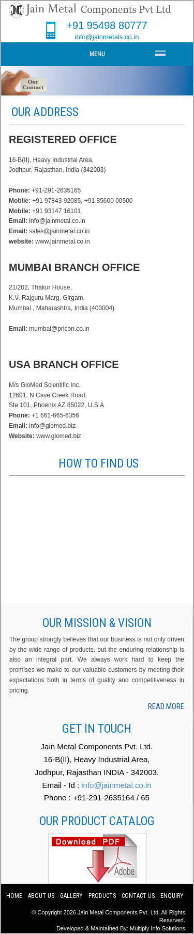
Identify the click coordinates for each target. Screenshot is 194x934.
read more (166, 706)
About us (41, 895)
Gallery (71, 895)
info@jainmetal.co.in (116, 785)
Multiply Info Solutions (157, 928)
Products (102, 895)
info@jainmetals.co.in (107, 37)
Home (14, 895)
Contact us (139, 895)
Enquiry (172, 895)
